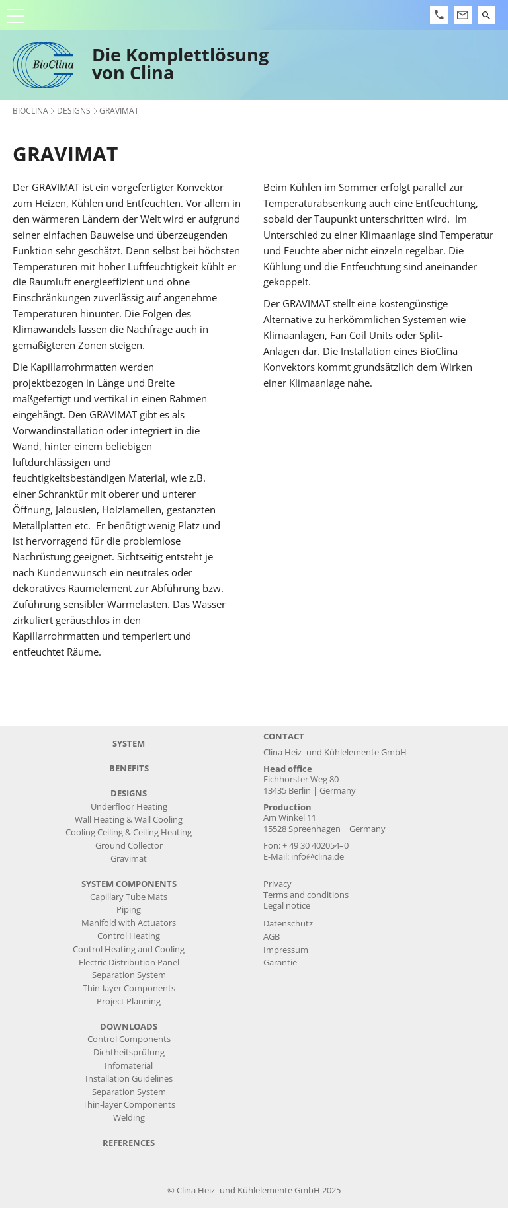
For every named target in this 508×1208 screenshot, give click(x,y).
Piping (128, 909)
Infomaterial (129, 1065)
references (129, 1143)
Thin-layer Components (129, 988)
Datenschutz (288, 923)
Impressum (285, 950)
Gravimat (128, 858)
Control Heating (128, 936)
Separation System (129, 975)
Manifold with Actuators (128, 922)
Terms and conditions (306, 895)
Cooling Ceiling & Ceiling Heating (128, 832)
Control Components (129, 1039)
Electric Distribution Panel (129, 962)
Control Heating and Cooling (129, 949)
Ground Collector (129, 845)
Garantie (280, 962)
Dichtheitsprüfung (129, 1052)
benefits (129, 768)
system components (129, 883)
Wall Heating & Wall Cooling (129, 819)
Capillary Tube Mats (128, 897)
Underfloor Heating (129, 806)
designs (74, 110)
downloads (128, 1026)
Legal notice (286, 905)
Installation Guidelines (129, 1078)
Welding (129, 1117)
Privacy (277, 883)
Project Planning (129, 1001)
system (128, 743)
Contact (283, 736)
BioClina (30, 110)
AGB (271, 936)
